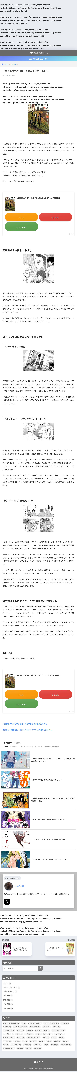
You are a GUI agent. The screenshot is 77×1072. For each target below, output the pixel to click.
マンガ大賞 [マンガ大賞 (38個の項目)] (29, 1035)
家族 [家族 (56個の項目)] (41, 1042)
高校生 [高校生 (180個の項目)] (37, 1049)
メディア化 (32, 747)
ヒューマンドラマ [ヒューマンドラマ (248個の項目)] (58, 1032)
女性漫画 (8, 996)
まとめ (7, 984)
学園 (40, 747)
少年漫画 (17, 744)
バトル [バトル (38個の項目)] (29, 1032)
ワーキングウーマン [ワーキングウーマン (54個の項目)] (34, 1039)
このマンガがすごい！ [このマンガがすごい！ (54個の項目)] (51, 1024)
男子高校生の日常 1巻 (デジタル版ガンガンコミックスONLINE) (40, 198)
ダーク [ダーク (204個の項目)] (20, 1032)
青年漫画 (8, 1010)
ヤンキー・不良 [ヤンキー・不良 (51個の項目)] (8, 1039)
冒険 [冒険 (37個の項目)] (53, 1039)
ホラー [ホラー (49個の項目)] (19, 1035)
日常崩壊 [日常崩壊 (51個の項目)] (27, 1046)
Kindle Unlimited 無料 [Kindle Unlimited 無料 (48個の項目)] (11, 1024)
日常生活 (48, 747)
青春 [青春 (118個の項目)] (29, 1049)
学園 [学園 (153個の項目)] (17, 1042)
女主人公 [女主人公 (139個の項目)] (7, 1042)
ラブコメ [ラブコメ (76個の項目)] (20, 1039)
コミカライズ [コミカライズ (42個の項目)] (35, 1028)
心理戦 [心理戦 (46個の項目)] (57, 1042)
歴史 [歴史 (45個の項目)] (46, 1046)
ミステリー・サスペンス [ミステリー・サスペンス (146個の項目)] (44, 1035)
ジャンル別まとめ (12, 988)
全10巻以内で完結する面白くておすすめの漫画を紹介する (25, 724)
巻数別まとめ (11, 992)
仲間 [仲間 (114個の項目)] (46, 1039)
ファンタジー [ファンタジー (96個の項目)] (8, 1035)
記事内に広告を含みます (38, 58)
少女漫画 (8, 1001)
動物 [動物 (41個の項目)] (61, 1039)
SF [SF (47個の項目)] (24, 1024)
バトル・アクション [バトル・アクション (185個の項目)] (42, 1032)
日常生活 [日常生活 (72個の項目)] (37, 1046)
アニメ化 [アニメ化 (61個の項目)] (65, 1024)
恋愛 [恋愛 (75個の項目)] (65, 1042)
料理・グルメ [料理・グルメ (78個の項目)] (16, 1046)
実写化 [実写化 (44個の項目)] (33, 1042)
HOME (38, 1063)
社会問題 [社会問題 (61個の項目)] (55, 1046)
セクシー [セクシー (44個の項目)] (56, 1028)
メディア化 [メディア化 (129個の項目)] (59, 1035)
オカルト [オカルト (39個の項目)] (7, 1028)
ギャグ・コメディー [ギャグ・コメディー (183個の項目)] (20, 1028)
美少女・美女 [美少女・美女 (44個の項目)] (66, 1046)
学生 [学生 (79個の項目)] (24, 1042)
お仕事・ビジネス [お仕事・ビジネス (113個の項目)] (34, 1024)
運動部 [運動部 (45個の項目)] (20, 1049)
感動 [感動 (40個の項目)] (5, 1046)
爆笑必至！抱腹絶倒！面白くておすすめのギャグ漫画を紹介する (27, 730)
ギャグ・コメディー (18, 747)
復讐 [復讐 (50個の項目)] (49, 1042)
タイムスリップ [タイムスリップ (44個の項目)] (8, 1032)
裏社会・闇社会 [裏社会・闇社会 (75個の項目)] (8, 1049)
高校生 (56, 747)
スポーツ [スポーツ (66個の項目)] (46, 1028)
